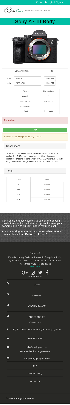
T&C (35, 366)
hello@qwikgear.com (36, 347)
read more (35, 266)
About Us (35, 381)
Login (50, 2)
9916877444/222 (36, 338)
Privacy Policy (35, 373)
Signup (59, 2)
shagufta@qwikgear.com (36, 358)
